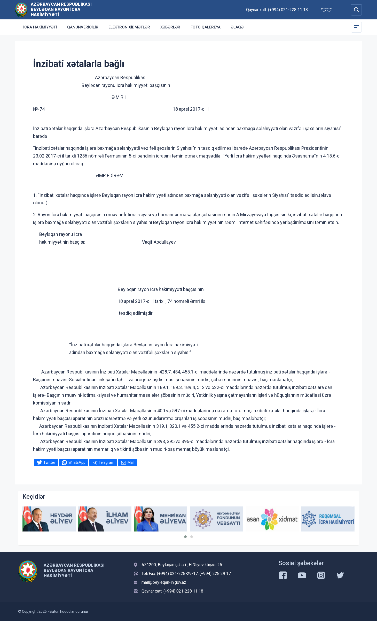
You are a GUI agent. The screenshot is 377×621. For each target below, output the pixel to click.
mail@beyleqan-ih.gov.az (164, 582)
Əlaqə (237, 27)
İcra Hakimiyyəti (40, 27)
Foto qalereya (206, 27)
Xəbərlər (170, 27)
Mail (131, 462)
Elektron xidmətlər (129, 27)
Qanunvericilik (82, 27)
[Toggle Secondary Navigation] (356, 27)
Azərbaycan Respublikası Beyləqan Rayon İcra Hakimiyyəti (61, 9)
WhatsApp (76, 462)
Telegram (106, 462)
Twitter (49, 462)
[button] (185, 536)
